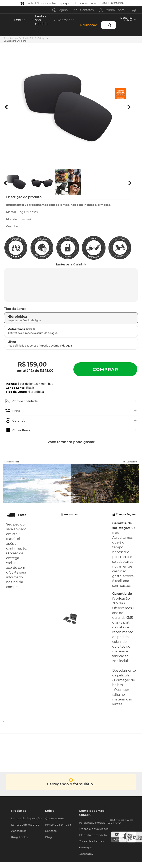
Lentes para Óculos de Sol (19, 38)
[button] (128, 25)
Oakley (40, 38)
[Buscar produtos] (110, 25)
